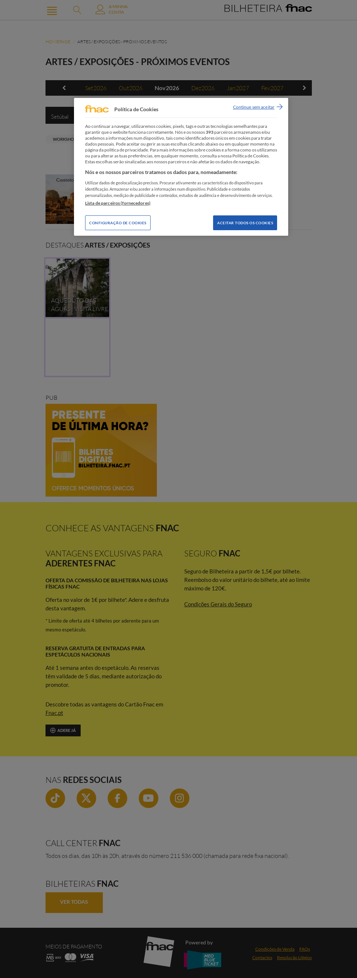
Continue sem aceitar (254, 107)
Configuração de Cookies (117, 223)
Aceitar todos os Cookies (245, 223)
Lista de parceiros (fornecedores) (118, 203)
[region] (181, 167)
